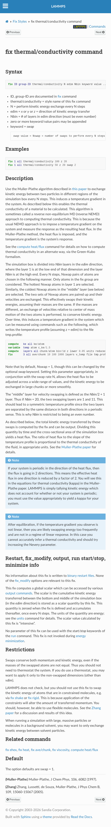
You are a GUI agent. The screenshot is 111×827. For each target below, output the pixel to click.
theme (47, 817)
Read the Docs (81, 817)
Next (100, 32)
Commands (97, 26)
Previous (13, 32)
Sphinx (26, 817)
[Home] (7, 21)
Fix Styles (20, 21)
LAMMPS (58, 6)
